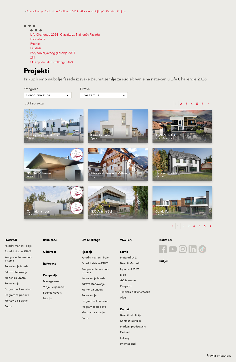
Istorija (47, 298)
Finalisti (35, 48)
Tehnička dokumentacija (135, 292)
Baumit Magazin (130, 263)
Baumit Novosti (52, 293)
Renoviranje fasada (16, 266)
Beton (8, 306)
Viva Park (126, 240)
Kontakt (125, 309)
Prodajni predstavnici (133, 326)
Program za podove (17, 295)
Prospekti (126, 286)
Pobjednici (37, 39)
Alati (123, 297)
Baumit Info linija (130, 315)
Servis (124, 252)
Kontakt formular (130, 321)
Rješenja (87, 252)
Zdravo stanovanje (16, 272)
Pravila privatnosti (219, 355)
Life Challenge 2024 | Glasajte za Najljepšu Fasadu (65, 34)
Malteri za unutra (15, 278)
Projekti (35, 44)
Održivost (49, 252)
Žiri (32, 57)
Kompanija (50, 275)
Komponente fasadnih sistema (18, 259)
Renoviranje (12, 283)
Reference (49, 264)
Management (51, 281)
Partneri (125, 332)
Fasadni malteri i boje (18, 246)
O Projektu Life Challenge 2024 (51, 62)
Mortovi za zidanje (16, 301)
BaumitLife (50, 240)
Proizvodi (11, 240)
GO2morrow (128, 280)
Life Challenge (91, 240)
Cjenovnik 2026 (129, 269)
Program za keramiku (18, 289)
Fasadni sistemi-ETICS (18, 251)
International (128, 344)
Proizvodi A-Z (128, 257)
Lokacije (125, 338)
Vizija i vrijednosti (54, 287)
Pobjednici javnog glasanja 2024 (52, 53)
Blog (123, 275)
